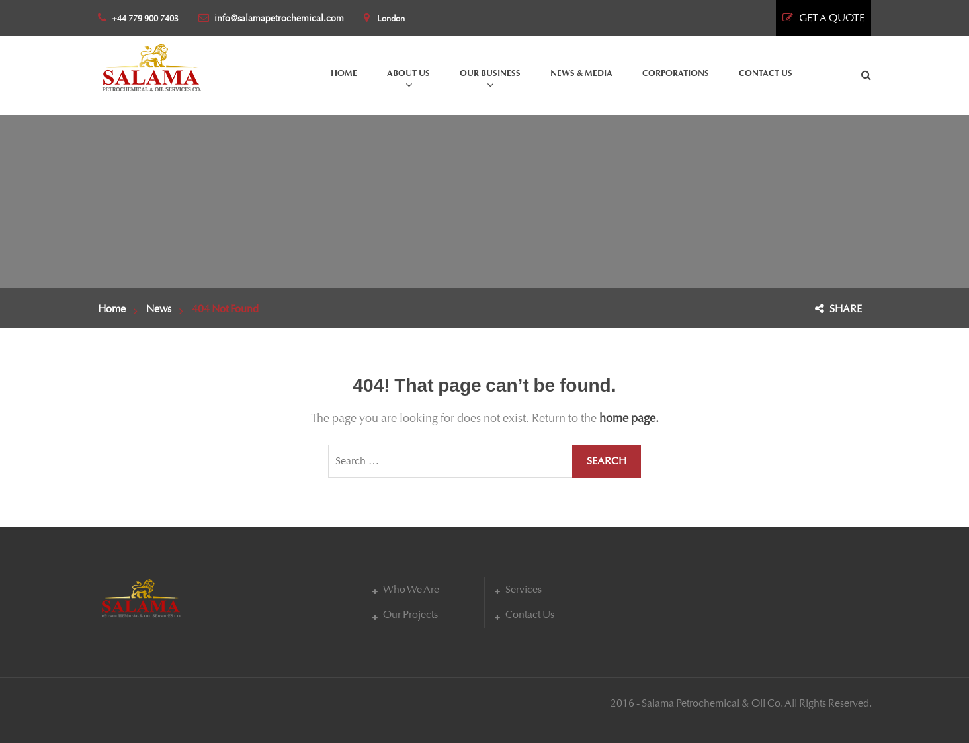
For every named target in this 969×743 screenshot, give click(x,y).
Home (112, 308)
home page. (629, 418)
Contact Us (529, 614)
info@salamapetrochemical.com (271, 18)
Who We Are (411, 589)
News (158, 308)
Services (523, 589)
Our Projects (410, 614)
